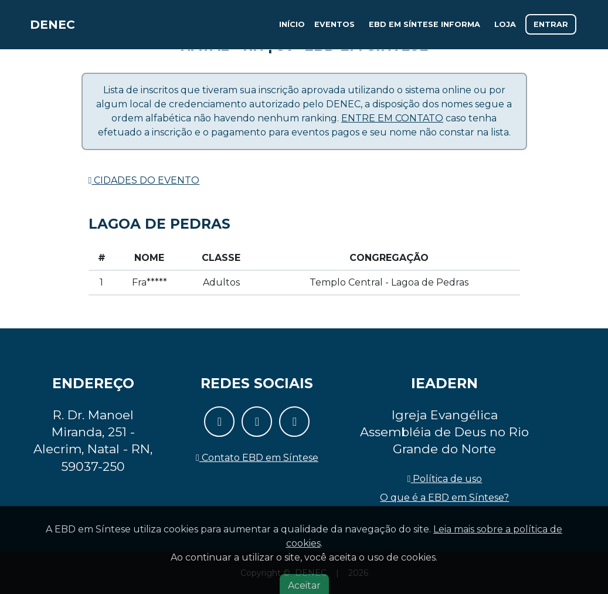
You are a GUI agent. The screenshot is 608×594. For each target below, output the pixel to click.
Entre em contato (392, 118)
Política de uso (445, 478)
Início (292, 29)
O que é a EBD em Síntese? (444, 497)
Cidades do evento (144, 180)
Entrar (551, 29)
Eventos (334, 29)
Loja (505, 29)
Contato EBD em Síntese (257, 457)
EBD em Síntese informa (424, 29)
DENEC (59, 29)
